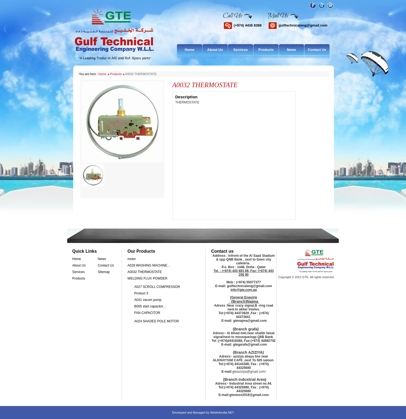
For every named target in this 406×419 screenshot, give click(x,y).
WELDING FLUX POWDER (147, 278)
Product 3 (141, 293)
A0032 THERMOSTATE (144, 272)
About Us (215, 50)
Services (240, 50)
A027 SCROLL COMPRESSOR (157, 287)
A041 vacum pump (147, 300)
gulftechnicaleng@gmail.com (303, 25)
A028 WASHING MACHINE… (148, 265)
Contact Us (317, 50)
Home (189, 50)
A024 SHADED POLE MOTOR (156, 321)
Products (265, 50)
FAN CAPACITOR (147, 313)
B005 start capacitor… (150, 306)
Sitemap (104, 272)
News (291, 50)
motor (131, 259)
